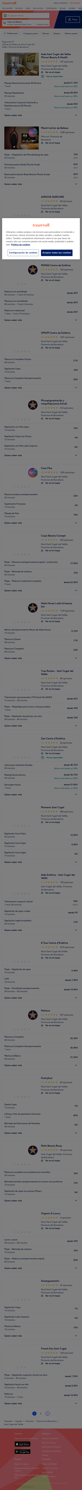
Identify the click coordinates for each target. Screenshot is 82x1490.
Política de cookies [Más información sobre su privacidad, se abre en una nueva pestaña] (20, 245)
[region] (41, 238)
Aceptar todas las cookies (56, 253)
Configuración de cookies (23, 253)
